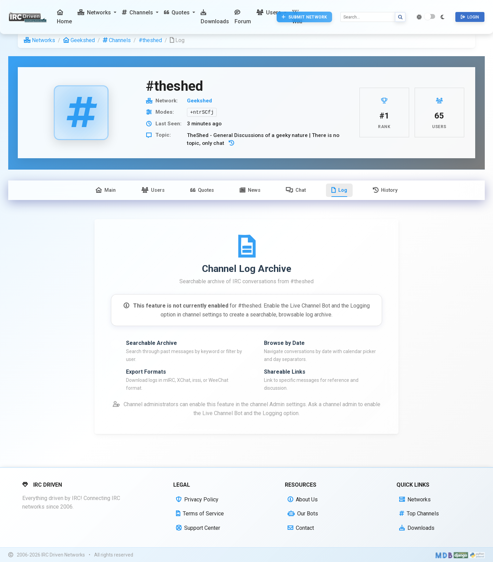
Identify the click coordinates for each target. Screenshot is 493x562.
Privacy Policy (197, 499)
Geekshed (79, 40)
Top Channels (419, 513)
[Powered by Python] (477, 555)
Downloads (416, 528)
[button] (97, 12)
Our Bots (303, 513)
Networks (39, 40)
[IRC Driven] (29, 17)
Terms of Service (200, 513)
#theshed (150, 40)
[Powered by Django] (461, 555)
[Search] (367, 17)
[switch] (429, 16)
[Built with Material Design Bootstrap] (443, 555)
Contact (301, 528)
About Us (303, 499)
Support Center (198, 528)
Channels (117, 40)
